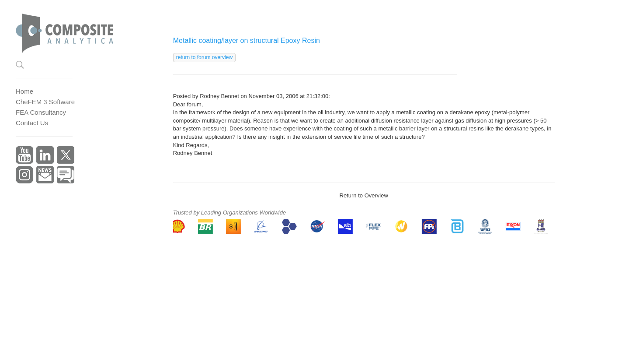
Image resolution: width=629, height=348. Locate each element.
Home (24, 91)
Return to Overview (364, 195)
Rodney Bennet (219, 96)
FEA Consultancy (41, 112)
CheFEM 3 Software (45, 101)
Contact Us (32, 123)
